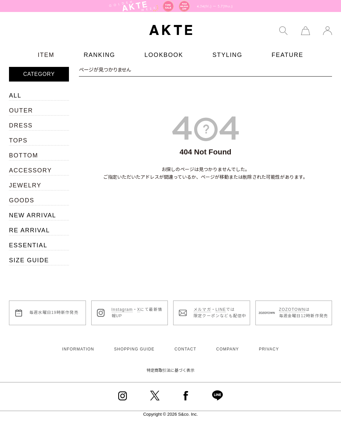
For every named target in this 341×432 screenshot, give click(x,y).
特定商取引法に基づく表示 (170, 370)
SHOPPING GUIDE (134, 349)
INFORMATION (78, 349)
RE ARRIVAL (29, 230)
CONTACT (185, 349)
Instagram (122, 309)
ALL (15, 95)
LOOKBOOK (164, 55)
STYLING (227, 55)
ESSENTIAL (28, 245)
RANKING (99, 55)
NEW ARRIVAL (32, 215)
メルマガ (202, 309)
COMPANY (227, 349)
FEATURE (287, 55)
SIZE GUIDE (29, 260)
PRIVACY (269, 349)
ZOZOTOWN (292, 309)
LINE (220, 309)
